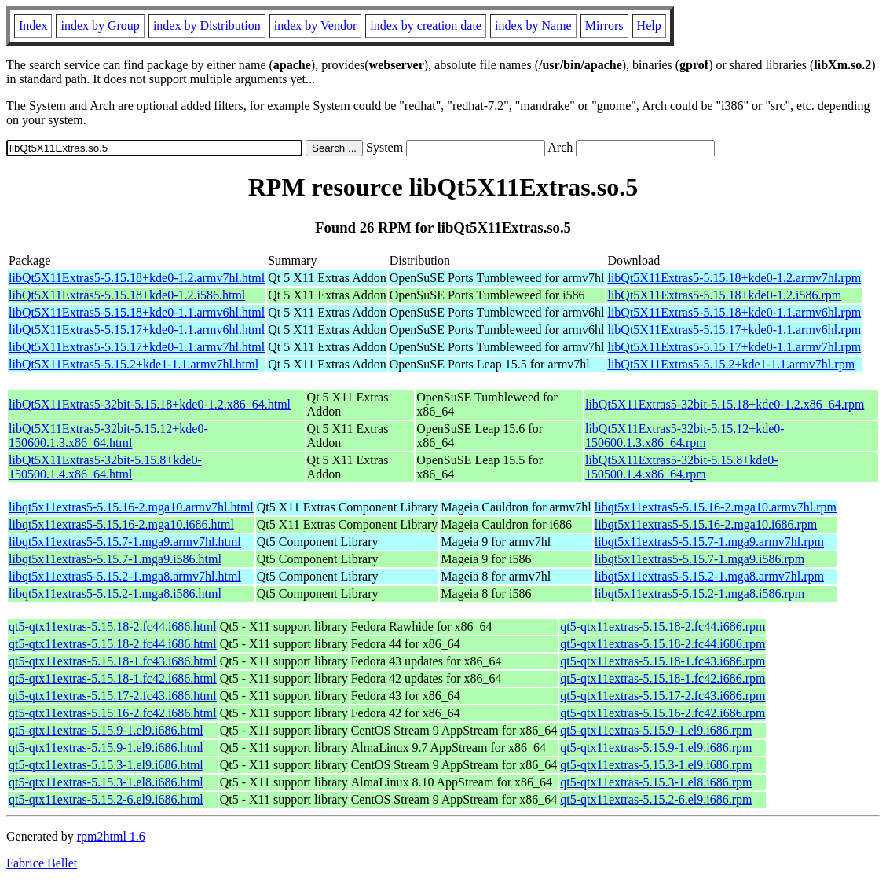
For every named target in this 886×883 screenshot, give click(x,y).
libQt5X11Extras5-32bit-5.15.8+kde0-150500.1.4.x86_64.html (105, 467)
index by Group (99, 25)
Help (649, 25)
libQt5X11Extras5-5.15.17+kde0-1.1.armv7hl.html (137, 347)
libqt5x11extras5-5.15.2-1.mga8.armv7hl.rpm (709, 576)
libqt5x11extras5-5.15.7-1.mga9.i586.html (115, 559)
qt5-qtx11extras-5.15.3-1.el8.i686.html (106, 782)
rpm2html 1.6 (111, 836)
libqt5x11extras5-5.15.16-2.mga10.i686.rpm (706, 524)
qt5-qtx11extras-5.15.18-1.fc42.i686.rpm (662, 678)
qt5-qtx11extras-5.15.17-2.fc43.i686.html (113, 695)
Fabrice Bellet (41, 863)
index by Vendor (315, 25)
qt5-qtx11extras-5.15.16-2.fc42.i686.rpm (662, 713)
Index (33, 25)
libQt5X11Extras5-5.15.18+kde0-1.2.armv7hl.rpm (734, 277)
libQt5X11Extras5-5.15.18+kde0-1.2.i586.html (127, 295)
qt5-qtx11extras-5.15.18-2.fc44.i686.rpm (662, 626)
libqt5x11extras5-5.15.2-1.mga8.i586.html (115, 593)
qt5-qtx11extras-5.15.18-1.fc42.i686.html (113, 678)
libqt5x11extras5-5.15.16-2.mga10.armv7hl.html (131, 507)
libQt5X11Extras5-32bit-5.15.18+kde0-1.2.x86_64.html (150, 404)
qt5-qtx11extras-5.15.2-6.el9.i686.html (106, 799)
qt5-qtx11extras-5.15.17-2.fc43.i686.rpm (662, 695)
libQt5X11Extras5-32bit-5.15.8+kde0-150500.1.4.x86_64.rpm (681, 467)
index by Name (533, 25)
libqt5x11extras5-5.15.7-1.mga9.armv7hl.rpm (709, 541)
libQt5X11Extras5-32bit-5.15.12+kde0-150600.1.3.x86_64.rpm (685, 435)
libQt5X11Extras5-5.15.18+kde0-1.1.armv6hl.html (137, 312)
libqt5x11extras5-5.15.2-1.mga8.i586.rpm (699, 593)
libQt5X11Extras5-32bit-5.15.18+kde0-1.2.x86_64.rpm (725, 404)
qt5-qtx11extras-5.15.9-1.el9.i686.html (106, 730)
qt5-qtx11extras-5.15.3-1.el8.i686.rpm (656, 782)
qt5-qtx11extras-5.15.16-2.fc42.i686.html (113, 713)
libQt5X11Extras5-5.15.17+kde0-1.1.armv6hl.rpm (734, 329)
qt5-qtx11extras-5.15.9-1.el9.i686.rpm (656, 730)
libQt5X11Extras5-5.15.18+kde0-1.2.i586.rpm (724, 295)
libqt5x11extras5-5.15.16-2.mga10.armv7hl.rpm (716, 507)
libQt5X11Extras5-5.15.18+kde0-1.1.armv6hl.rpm (734, 312)
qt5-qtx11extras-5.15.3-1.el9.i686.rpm (656, 764)
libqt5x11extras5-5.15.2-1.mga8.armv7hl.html (125, 576)
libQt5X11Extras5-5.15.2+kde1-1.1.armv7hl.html (133, 364)
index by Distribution (207, 25)
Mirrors (604, 25)
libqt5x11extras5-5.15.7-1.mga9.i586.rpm (699, 559)
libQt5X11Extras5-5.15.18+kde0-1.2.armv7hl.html (137, 277)
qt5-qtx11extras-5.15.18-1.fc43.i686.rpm (662, 661)
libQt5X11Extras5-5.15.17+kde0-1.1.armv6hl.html (137, 329)
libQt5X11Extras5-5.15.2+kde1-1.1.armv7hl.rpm (731, 364)
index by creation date (425, 25)
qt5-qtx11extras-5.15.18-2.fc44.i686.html (113, 626)
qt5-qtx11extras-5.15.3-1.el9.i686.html (106, 764)
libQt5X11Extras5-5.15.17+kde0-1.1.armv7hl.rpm (734, 347)
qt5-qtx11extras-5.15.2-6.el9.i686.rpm (656, 799)
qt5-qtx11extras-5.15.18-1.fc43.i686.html (113, 661)
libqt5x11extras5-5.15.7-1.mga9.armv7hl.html (125, 541)
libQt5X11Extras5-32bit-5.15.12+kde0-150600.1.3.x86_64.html (108, 435)
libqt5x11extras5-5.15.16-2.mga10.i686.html (121, 524)
